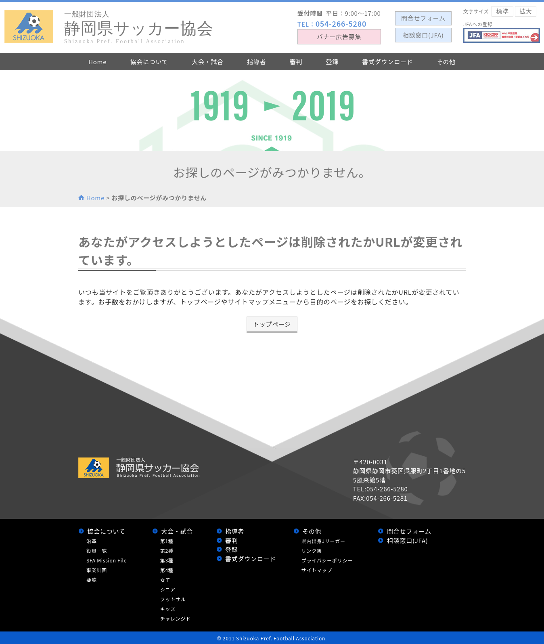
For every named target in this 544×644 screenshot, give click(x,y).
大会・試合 (177, 531)
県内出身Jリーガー (323, 540)
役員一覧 (96, 550)
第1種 (167, 540)
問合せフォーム (409, 531)
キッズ (168, 608)
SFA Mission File (106, 560)
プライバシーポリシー (327, 560)
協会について (107, 531)
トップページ (272, 324)
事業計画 (96, 569)
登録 (231, 549)
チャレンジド (175, 618)
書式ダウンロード (250, 558)
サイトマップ (317, 569)
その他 (311, 531)
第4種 (167, 569)
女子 (165, 579)
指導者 (234, 531)
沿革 (91, 540)
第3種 (167, 560)
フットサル (173, 599)
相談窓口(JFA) (407, 540)
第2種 (167, 550)
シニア (168, 589)
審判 (231, 540)
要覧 (91, 579)
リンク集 (311, 550)
